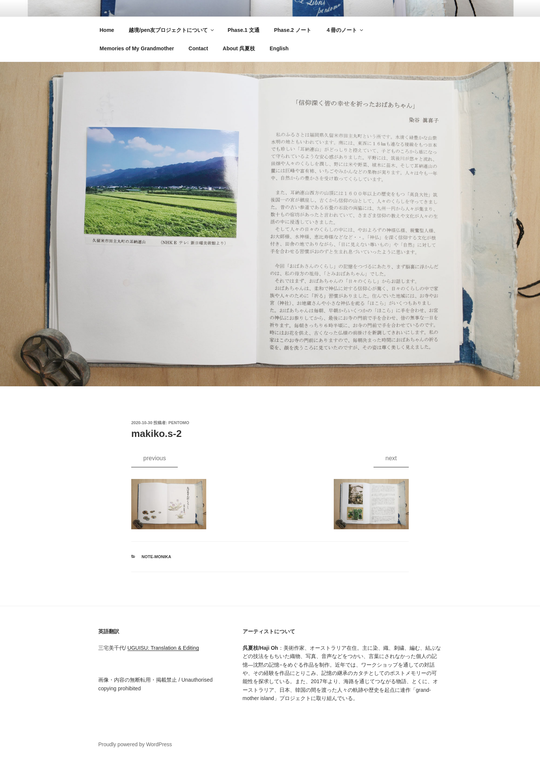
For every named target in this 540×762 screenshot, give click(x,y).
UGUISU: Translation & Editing (163, 648)
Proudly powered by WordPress (135, 744)
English (279, 48)
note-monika (156, 556)
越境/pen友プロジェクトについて (172, 30)
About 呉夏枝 (239, 48)
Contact (198, 48)
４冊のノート (345, 30)
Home (107, 30)
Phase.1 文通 (244, 30)
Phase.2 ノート (292, 30)
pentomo (178, 422)
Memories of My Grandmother (137, 48)
